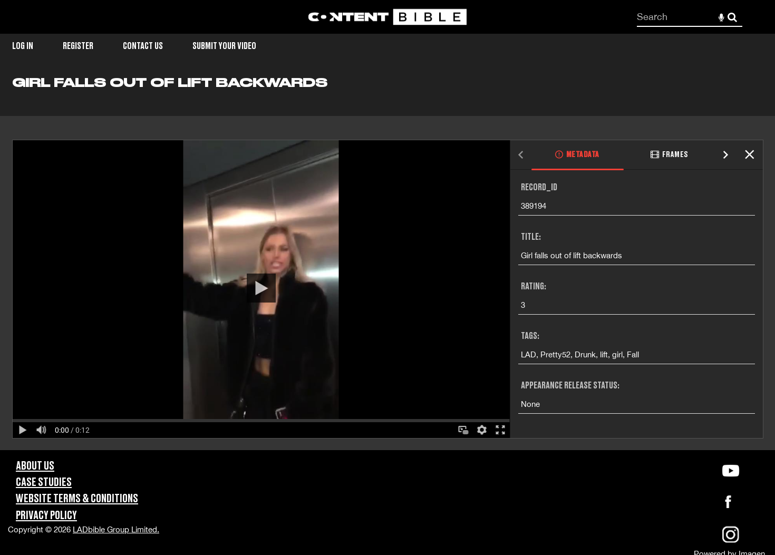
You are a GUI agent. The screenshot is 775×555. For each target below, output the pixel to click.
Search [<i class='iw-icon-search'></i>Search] (732, 16)
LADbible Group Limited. (116, 529)
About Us (35, 466)
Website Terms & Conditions (77, 498)
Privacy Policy (46, 515)
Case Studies (44, 482)
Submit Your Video (224, 46)
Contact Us (143, 46)
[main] (387, 262)
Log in (22, 46)
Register (78, 46)
